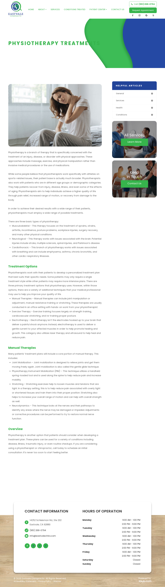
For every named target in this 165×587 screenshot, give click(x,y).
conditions (122, 115)
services (120, 100)
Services (55, 9)
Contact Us (117, 9)
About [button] (42, 9)
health (119, 108)
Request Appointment (143, 10)
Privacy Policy (48, 581)
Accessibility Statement (26, 581)
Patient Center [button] (98, 9)
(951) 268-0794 (38, 530)
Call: (143, 4)
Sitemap (63, 581)
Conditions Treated (74, 9)
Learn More (134, 142)
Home (31, 9)
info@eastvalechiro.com (43, 536)
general (120, 93)
